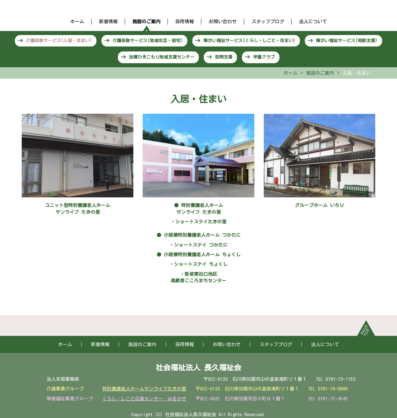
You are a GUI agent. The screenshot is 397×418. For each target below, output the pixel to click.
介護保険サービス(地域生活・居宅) (148, 40)
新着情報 (108, 21)
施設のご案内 (146, 21)
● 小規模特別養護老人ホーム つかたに (199, 235)
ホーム (77, 21)
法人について (313, 21)
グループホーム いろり (319, 205)
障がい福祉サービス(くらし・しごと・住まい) (249, 40)
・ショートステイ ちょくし (198, 264)
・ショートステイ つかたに (198, 245)
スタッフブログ (268, 21)
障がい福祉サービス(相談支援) (346, 40)
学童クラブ (264, 57)
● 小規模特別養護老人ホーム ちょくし (199, 254)
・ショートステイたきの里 (198, 221)
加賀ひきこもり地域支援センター (161, 57)
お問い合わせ (223, 21)
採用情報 (184, 21)
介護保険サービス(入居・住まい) (59, 40)
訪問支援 (223, 57)
